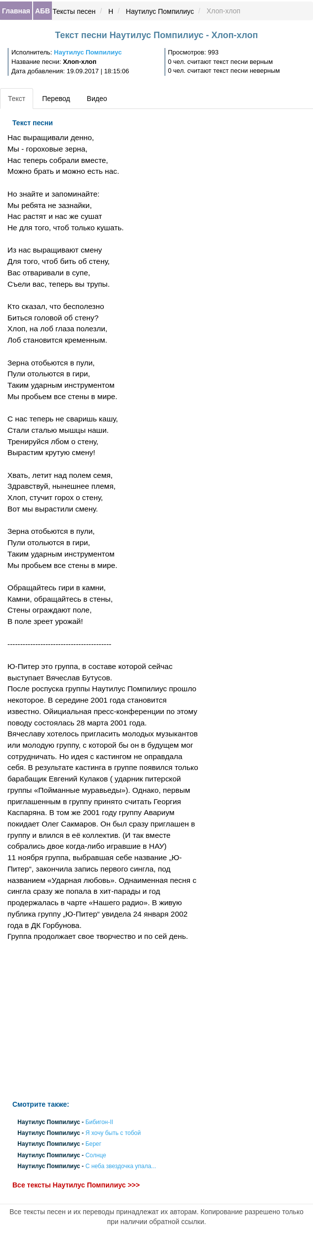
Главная (16, 11)
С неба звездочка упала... (121, 1166)
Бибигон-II (99, 1122)
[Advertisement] (104, 1021)
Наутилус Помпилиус (160, 11)
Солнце (96, 1155)
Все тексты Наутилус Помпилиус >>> (76, 1185)
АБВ (42, 11)
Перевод (56, 99)
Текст (16, 99)
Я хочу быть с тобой (113, 1133)
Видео (97, 99)
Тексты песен (73, 11)
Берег (93, 1144)
